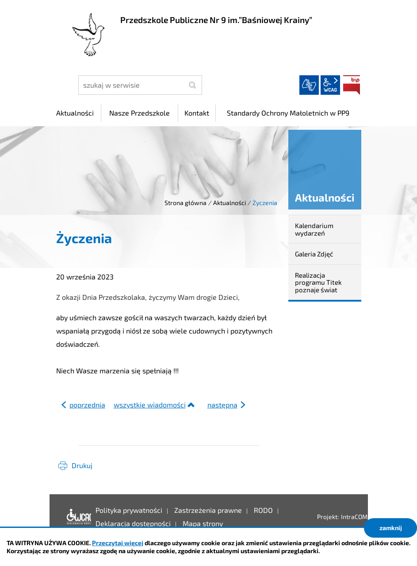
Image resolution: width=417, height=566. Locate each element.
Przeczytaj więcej (117, 543)
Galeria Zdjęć (314, 254)
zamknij (390, 527)
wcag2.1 (330, 85)
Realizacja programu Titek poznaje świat (318, 282)
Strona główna (186, 202)
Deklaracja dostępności (76, 517)
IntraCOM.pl (357, 516)
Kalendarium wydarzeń (314, 229)
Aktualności (229, 202)
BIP (351, 85)
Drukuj (82, 465)
